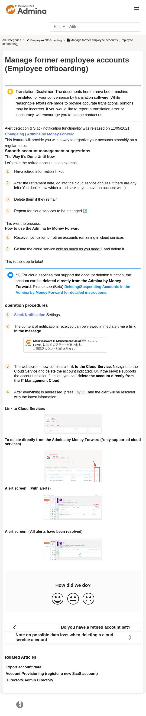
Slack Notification (29, 315)
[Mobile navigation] (136, 9)
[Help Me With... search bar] (95, 27)
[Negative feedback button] (88, 598)
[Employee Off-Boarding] (44, 40)
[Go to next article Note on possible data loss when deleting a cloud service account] (73, 637)
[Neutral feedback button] (73, 598)
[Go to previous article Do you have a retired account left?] (73, 627)
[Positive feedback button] (57, 598)
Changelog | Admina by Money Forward (40, 134)
